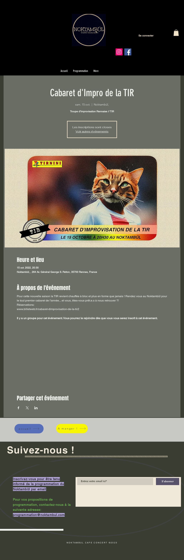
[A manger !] (72, 428)
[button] (176, 33)
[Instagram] (119, 51)
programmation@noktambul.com (39, 515)
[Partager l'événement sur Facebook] (18, 407)
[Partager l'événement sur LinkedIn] (36, 407)
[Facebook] (127, 51)
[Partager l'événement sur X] (27, 407)
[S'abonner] (167, 481)
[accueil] (29, 428)
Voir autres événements (92, 131)
